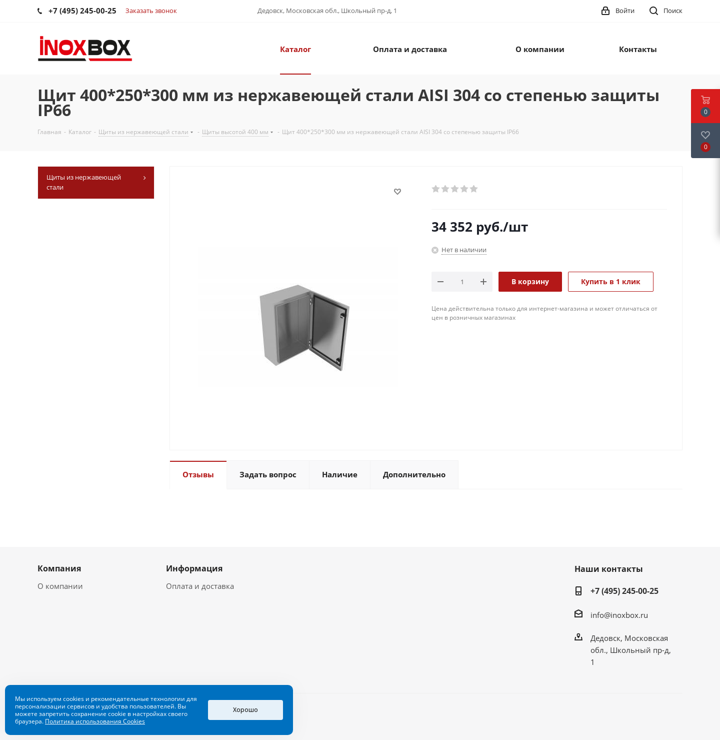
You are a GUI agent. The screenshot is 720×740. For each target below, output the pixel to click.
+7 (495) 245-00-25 (624, 590)
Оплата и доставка (200, 586)
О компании (60, 586)
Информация (194, 568)
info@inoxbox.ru (619, 615)
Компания (59, 568)
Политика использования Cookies (95, 721)
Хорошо (245, 709)
